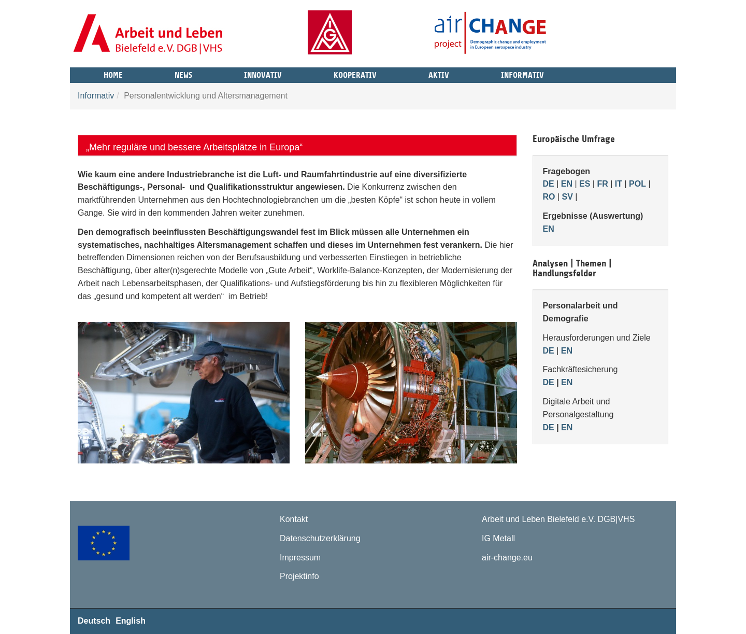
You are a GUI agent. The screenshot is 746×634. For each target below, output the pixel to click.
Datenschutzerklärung (320, 538)
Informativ (522, 73)
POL (637, 183)
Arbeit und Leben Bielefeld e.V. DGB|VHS (558, 519)
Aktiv (439, 73)
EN (566, 183)
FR (602, 183)
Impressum (300, 557)
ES (584, 183)
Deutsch (94, 620)
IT (618, 183)
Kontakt (294, 519)
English (131, 620)
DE (548, 183)
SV (567, 196)
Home (113, 73)
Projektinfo (299, 576)
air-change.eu (507, 557)
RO (549, 196)
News (183, 73)
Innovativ (263, 73)
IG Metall (498, 538)
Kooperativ (355, 73)
